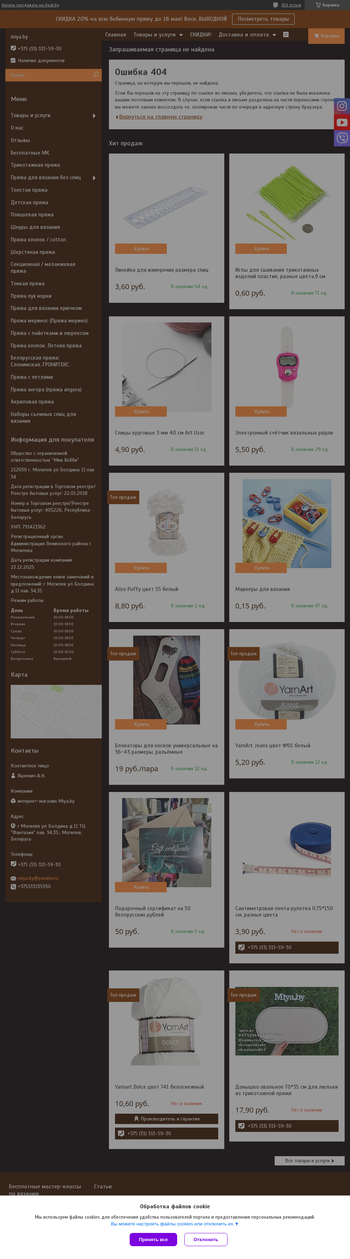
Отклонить (206, 1239)
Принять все (153, 1239)
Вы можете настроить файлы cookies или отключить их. (172, 1224)
